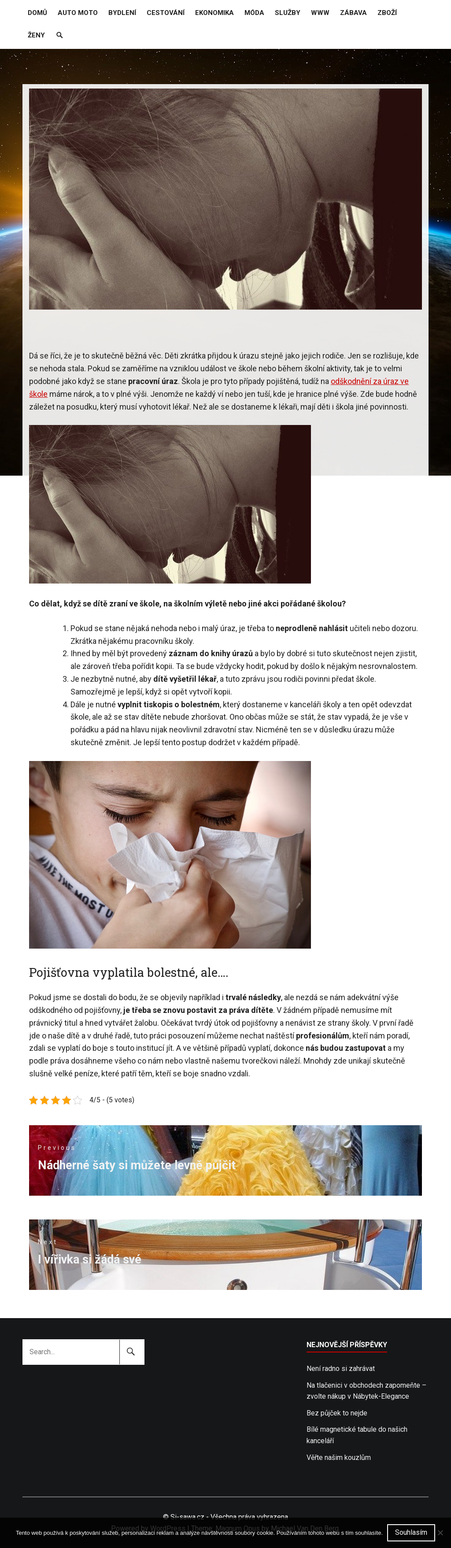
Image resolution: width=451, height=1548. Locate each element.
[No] (440, 1532)
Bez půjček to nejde (337, 1413)
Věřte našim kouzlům (339, 1457)
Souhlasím (411, 1532)
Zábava (353, 13)
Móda (254, 13)
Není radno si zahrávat (341, 1368)
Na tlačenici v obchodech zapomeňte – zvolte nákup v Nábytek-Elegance (366, 1391)
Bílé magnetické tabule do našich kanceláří (357, 1435)
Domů (37, 13)
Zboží (387, 13)
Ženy (36, 35)
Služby (287, 13)
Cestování (166, 13)
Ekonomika (214, 13)
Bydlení (122, 13)
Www (320, 13)
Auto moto (78, 13)
